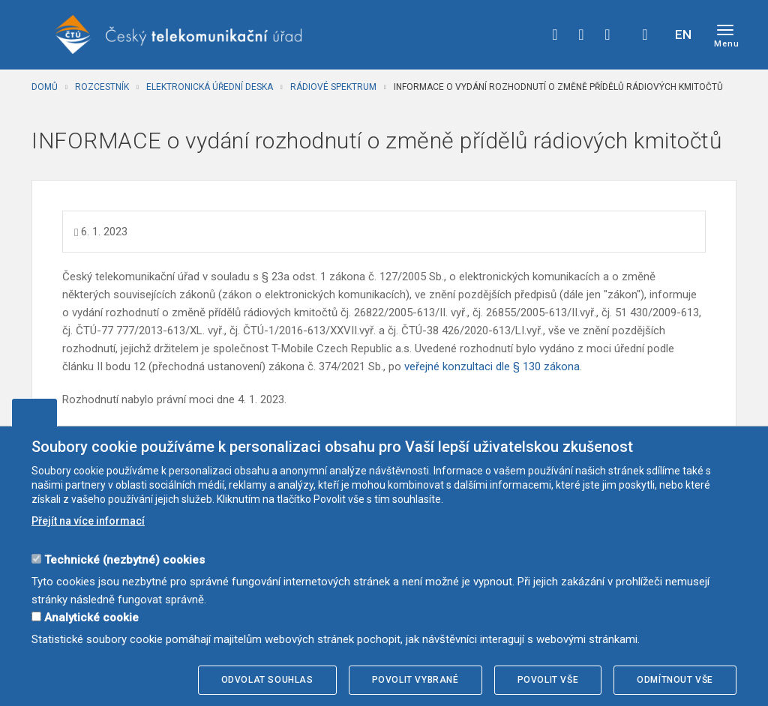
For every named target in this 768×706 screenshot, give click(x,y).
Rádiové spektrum (333, 87)
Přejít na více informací (88, 521)
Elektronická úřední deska (209, 87)
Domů (45, 87)
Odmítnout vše (675, 680)
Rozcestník (102, 87)
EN (683, 34)
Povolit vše (548, 680)
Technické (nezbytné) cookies (124, 560)
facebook (555, 34)
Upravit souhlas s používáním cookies (34, 412)
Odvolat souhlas (267, 680)
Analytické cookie (91, 617)
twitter (581, 34)
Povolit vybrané (415, 680)
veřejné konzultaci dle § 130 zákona (492, 366)
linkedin (607, 34)
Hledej (645, 34)
